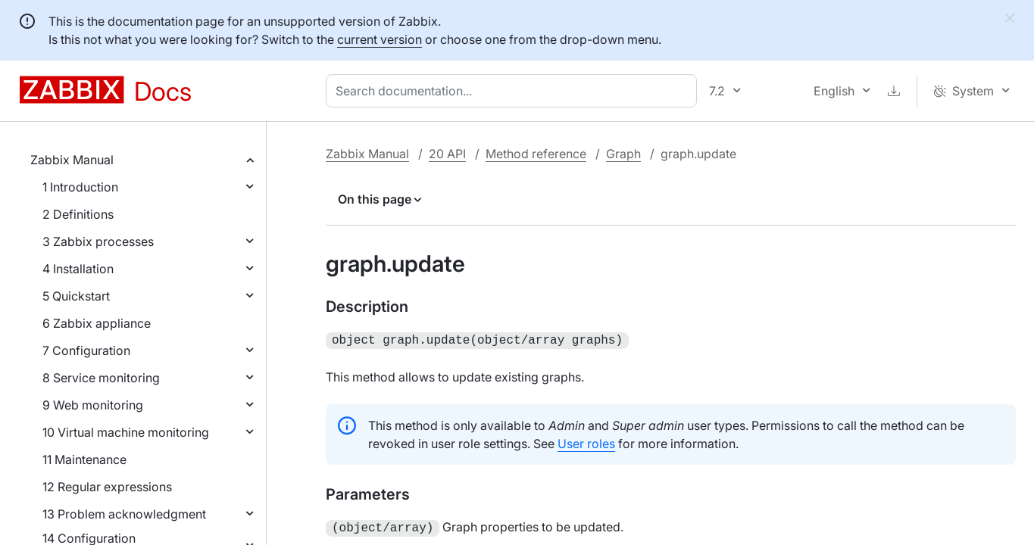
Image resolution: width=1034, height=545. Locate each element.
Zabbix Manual (72, 159)
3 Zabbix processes (98, 241)
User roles (586, 442)
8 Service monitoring (101, 377)
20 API (447, 153)
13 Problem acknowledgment (124, 514)
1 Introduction (80, 187)
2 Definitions (78, 214)
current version (379, 39)
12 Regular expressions (107, 486)
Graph (623, 153)
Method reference (536, 153)
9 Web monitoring (92, 405)
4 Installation (78, 268)
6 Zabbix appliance (96, 323)
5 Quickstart (76, 296)
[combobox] (514, 90)
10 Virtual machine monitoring (125, 432)
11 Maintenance (84, 459)
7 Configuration (86, 350)
